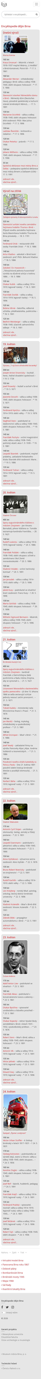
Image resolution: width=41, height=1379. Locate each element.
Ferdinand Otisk (10, 243)
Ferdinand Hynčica (11, 410)
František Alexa (10, 994)
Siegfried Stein (9, 421)
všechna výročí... (10, 182)
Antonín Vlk (8, 1051)
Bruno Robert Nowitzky (13, 869)
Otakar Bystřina (10, 1007)
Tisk (22, 1252)
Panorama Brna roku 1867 (15, 1264)
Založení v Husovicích (13, 267)
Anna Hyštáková (10, 859)
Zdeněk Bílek (9, 917)
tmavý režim (11, 1312)
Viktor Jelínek (9, 1061)
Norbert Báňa (9, 781)
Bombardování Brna (12, 1272)
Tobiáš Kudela (9, 708)
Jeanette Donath (10, 396)
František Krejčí (10, 1194)
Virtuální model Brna (12, 1260)
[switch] (3, 1313)
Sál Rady (6, 1284)
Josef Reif (7, 1183)
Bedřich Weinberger (12, 321)
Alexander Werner (11, 79)
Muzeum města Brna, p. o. (13, 1354)
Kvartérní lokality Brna (13, 1289)
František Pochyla (11, 437)
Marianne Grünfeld (11, 114)
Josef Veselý (8, 745)
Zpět (14, 1252)
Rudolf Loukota (10, 542)
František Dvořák (10, 294)
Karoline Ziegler (10, 1170)
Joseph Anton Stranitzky (14, 372)
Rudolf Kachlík (9, 880)
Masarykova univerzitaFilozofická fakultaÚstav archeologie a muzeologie (15, 1337)
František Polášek (11, 552)
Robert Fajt (8, 1232)
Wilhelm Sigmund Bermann (15, 617)
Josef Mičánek (9, 1221)
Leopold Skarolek (10, 453)
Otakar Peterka (10, 141)
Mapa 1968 (7, 1280)
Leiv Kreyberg (9, 890)
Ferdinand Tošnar (11, 470)
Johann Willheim (10, 152)
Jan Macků (7, 721)
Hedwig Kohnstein (11, 1154)
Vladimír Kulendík (11, 904)
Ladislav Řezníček (11, 131)
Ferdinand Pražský (11, 1204)
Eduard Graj (8, 1072)
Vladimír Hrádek (10, 569)
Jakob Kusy (8, 590)
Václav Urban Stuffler (12, 1140)
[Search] (20, 14)
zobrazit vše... (9, 179)
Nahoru (4, 1252)
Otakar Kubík (9, 284)
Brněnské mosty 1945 (12, 1276)
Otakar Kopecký (10, 1021)
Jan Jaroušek (8, 579)
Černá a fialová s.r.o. (10, 1368)
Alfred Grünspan (10, 735)
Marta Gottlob (9, 603)
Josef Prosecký (9, 386)
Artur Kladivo (9, 254)
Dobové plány (8, 1268)
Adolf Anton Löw (10, 983)
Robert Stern (8, 1037)
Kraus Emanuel (10, 62)
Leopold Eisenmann (12, 842)
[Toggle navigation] (36, 4)
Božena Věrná (9, 308)
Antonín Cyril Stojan (12, 829)
